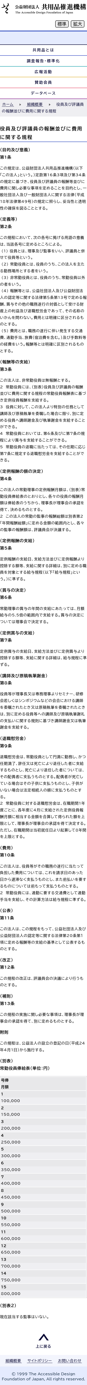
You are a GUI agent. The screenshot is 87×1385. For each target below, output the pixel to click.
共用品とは (43, 50)
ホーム (7, 104)
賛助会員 (43, 82)
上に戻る (44, 1346)
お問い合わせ (69, 1361)
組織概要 (35, 104)
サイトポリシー (39, 1361)
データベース (43, 93)
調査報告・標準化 (43, 61)
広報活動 (43, 72)
